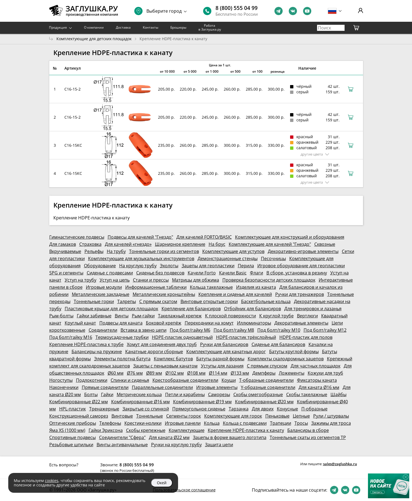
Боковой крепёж (163, 323)
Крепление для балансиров (191, 309)
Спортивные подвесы (72, 437)
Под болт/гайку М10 (278, 330)
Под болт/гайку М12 (325, 330)
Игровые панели (183, 423)
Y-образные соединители (268, 387)
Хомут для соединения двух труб (162, 344)
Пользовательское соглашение (184, 489)
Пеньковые (277, 416)
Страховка (90, 244)
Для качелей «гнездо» (128, 244)
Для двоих (263, 409)
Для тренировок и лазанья (313, 309)
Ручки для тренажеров (299, 294)
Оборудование (100, 266)
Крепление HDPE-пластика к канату (246, 430)
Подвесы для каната (121, 323)
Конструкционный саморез (78, 416)
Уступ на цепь (115, 280)
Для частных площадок (315, 366)
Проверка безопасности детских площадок (268, 280)
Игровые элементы (217, 387)
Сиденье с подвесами (110, 273)
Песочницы (273, 258)
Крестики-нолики (143, 423)
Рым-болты (61, 316)
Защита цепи (219, 445)
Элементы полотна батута (122, 359)
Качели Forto (202, 273)
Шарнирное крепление (180, 244)
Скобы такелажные (306, 394)
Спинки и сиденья (130, 380)
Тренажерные (104, 409)
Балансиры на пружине (97, 351)
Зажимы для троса (331, 423)
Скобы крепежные (145, 430)
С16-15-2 (72, 89)
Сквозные (324, 244)
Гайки (107, 394)
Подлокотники (91, 380)
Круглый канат (80, 323)
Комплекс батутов (173, 359)
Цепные (301, 416)
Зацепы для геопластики (208, 266)
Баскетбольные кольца (266, 301)
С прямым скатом (158, 301)
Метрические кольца (139, 394)
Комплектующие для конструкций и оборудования (289, 237)
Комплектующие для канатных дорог (226, 351)
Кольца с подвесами (245, 423)
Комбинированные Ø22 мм (78, 402)
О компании (94, 27)
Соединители (103, 330)
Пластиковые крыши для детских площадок (111, 309)
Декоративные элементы (301, 323)
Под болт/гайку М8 (234, 330)
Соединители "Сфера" (122, 437)
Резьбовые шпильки (71, 445)
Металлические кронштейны (164, 294)
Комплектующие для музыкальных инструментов (141, 258)
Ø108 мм (196, 373)
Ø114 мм (218, 373)
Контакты (150, 27)
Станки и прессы (151, 280)
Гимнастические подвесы (76, 237)
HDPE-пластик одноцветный (182, 337)
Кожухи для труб (325, 373)
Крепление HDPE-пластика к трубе (86, 344)
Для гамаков (62, 244)
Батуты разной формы (220, 359)
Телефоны (110, 423)
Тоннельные (149, 416)
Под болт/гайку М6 (190, 330)
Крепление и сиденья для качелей (235, 294)
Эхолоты (169, 266)
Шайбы (338, 394)
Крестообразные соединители (185, 380)
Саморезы (219, 394)
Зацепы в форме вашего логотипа (229, 437)
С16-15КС (73, 145)
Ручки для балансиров (224, 344)
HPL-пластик (72, 409)
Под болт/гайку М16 (70, 337)
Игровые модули (104, 287)
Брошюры (178, 27)
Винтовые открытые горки (209, 301)
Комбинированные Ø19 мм (202, 402)
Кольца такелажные (211, 287)
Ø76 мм (135, 373)
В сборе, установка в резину (296, 273)
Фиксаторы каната (317, 380)
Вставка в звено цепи (144, 330)
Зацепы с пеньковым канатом (165, 366)
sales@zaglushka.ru (340, 463)
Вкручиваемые (65, 251)
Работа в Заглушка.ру (209, 27)
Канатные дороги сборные (154, 351)
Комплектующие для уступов (233, 251)
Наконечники (63, 387)
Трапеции (280, 423)
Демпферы (263, 373)
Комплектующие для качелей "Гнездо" (270, 244)
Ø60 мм (116, 373)
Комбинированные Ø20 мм (264, 402)
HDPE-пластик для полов (305, 337)
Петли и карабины (185, 394)
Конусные (287, 409)
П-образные (314, 409)
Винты (122, 316)
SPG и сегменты (66, 273)
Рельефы (93, 251)
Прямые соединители (105, 387)
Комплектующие (186, 430)
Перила (246, 266)
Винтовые (122, 416)
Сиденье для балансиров (278, 344)
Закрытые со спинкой (145, 409)
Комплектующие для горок (233, 416)
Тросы (301, 423)
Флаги (256, 273)
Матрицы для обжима (195, 280)
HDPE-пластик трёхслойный (246, 337)
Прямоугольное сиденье (198, 409)
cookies (51, 480)
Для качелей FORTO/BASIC (204, 237)
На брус (217, 244)
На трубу (116, 251)
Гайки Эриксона (106, 430)
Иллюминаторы (254, 323)
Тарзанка (239, 409)
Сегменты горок (183, 416)
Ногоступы (61, 380)
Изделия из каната (256, 287)
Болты (91, 394)
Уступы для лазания (222, 366)
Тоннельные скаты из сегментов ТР (308, 437)
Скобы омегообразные (258, 394)
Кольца (212, 423)
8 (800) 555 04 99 (236, 8)
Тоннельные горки (94, 301)
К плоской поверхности (230, 316)
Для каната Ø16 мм (319, 387)
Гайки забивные (94, 316)
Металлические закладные (100, 294)
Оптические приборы (72, 423)
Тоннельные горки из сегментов (164, 251)
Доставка (123, 27)
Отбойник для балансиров (252, 309)
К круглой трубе (276, 316)
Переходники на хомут (209, 323)
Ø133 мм (240, 373)
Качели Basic (233, 273)
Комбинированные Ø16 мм (140, 402)
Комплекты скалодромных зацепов (286, 359)
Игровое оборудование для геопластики (301, 266)
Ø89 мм (154, 373)
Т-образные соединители (266, 380)
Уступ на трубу (80, 280)
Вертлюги (307, 316)
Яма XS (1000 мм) (67, 430)
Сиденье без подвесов (160, 273)
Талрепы (126, 301)
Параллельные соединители (162, 387)
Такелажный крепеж (180, 316)
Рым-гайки (143, 316)
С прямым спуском (267, 366)
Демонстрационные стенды (228, 258)
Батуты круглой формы (294, 351)
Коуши (229, 380)
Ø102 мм (174, 373)
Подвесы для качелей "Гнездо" (140, 237)
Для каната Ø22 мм (169, 437)
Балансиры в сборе (308, 430)
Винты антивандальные (122, 445)
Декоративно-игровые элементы (303, 251)
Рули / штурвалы (331, 416)
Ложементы (291, 373)
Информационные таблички (156, 287)
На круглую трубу (138, 266)
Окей (162, 482)
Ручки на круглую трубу (176, 445)
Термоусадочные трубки (122, 337)
